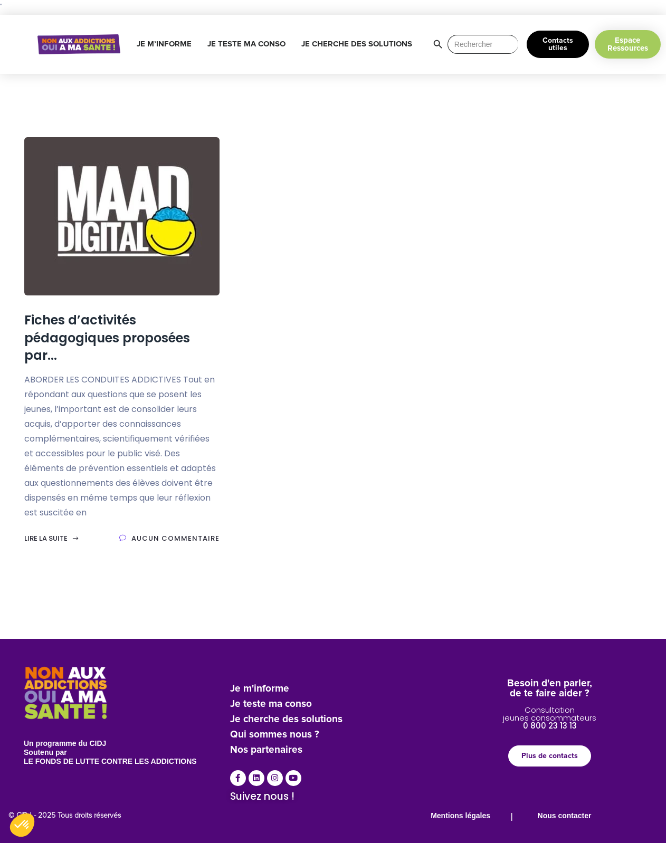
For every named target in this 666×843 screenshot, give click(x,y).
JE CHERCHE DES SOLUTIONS (359, 44)
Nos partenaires (266, 750)
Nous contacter (565, 815)
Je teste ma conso (271, 704)
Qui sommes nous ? (274, 735)
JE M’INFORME (167, 44)
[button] (22, 825)
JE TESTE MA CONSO (249, 44)
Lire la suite (51, 538)
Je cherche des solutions (286, 719)
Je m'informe (259, 689)
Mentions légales (460, 815)
